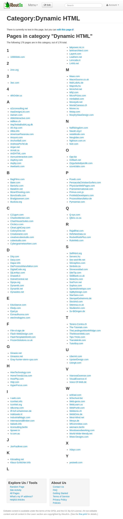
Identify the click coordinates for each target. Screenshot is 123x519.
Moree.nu (74, 108)
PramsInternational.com (81, 189)
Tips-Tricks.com (77, 337)
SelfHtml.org (75, 253)
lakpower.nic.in (76, 47)
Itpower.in (15, 430)
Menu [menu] (33, 5)
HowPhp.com (17, 379)
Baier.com (15, 182)
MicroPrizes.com (77, 95)
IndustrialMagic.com (20, 417)
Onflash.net (75, 160)
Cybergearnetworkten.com (23, 243)
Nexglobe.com (76, 137)
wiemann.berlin (76, 427)
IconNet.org (16, 404)
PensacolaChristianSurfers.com (85, 182)
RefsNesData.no (77, 234)
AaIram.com (16, 115)
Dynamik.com (17, 285)
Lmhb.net (74, 63)
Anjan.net (15, 147)
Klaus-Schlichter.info (20, 462)
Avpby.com (15, 163)
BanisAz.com (16, 185)
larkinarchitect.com (78, 50)
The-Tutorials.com (78, 327)
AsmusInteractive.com (21, 156)
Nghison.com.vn (77, 140)
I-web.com (15, 398)
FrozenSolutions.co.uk (21, 340)
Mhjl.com (73, 92)
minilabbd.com (76, 99)
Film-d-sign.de (17, 330)
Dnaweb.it (15, 276)
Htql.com (14, 382)
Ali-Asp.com (16, 127)
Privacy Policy (60, 499)
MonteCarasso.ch (78, 105)
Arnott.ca (14, 150)
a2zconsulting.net (19, 108)
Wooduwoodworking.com (81, 430)
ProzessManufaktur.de (80, 198)
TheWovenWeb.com (79, 333)
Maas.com (74, 76)
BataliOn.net (16, 189)
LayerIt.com (75, 53)
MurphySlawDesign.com (81, 115)
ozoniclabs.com (77, 166)
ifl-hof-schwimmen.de (20, 411)
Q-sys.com (74, 214)
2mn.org (14, 70)
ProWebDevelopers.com (81, 195)
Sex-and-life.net (77, 259)
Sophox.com (75, 285)
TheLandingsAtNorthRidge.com (85, 330)
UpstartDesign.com (78, 359)
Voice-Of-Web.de (77, 382)
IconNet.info (16, 401)
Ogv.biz (73, 156)
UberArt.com (75, 356)
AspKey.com (16, 160)
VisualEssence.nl (77, 379)
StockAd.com (75, 301)
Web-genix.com (77, 401)
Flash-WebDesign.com (21, 333)
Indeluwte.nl (16, 414)
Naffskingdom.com (78, 127)
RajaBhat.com (76, 230)
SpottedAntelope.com (80, 288)
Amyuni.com (16, 137)
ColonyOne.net (17, 230)
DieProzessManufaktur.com (24, 266)
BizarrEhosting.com (20, 192)
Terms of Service (61, 496)
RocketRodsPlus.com (80, 237)
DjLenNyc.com (17, 272)
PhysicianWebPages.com (82, 185)
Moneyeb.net (75, 102)
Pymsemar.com (77, 202)
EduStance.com (18, 305)
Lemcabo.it (74, 60)
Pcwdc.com (75, 179)
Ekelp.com (15, 308)
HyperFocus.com (18, 385)
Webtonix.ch (75, 411)
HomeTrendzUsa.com (21, 375)
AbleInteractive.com (20, 118)
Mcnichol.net (75, 89)
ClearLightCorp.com (20, 227)
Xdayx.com (74, 449)
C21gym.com (16, 214)
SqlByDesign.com (78, 292)
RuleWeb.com (76, 240)
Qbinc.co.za (75, 218)
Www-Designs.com (78, 436)
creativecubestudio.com (22, 237)
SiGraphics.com (77, 263)
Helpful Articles (17, 499)
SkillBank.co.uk (77, 276)
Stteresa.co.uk (76, 305)
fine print (83, 514)
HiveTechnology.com (20, 372)
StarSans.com (76, 295)
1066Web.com (17, 57)
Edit (47, 5)
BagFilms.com (17, 179)
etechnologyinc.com (20, 317)
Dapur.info (15, 263)
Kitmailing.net (17, 459)
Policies (57, 503)
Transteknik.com (77, 340)
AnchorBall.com (18, 140)
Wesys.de (74, 420)
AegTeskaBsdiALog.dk (21, 124)
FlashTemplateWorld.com (23, 337)
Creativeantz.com (19, 234)
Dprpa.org (15, 282)
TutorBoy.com (76, 343)
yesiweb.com (75, 462)
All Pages (14, 493)
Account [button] (112, 5)
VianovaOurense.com (80, 375)
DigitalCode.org (18, 269)
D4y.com (14, 256)
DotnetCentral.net (19, 279)
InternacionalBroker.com (22, 420)
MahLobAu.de (76, 82)
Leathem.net (75, 57)
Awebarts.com (17, 166)
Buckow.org (16, 202)
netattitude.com (77, 134)
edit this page (64, 29)
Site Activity (15, 490)
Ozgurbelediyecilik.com (80, 163)
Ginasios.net (16, 356)
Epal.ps (14, 311)
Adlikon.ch (15, 121)
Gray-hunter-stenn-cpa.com (24, 359)
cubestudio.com (18, 240)
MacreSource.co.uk (79, 79)
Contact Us (58, 487)
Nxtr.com (73, 144)
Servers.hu (74, 256)
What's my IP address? (21, 496)
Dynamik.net (16, 288)
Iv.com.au (15, 433)
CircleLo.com (16, 224)
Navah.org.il (75, 131)
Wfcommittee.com (78, 424)
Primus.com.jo (76, 192)
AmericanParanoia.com (22, 134)
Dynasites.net (17, 292)
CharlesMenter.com (20, 218)
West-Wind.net (76, 417)
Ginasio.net (16, 353)
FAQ (55, 490)
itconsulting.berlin (19, 427)
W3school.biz (76, 398)
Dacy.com (15, 259)
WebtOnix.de (75, 414)
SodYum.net (75, 282)
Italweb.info (16, 424)
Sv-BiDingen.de (77, 311)
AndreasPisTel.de (19, 144)
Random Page (17, 487)
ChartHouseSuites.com (21, 221)
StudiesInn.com (77, 308)
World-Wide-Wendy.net (80, 433)
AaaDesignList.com (20, 111)
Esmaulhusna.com (19, 314)
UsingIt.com (75, 362)
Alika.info (14, 131)
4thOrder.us (16, 95)
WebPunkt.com (77, 408)
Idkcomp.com (17, 408)
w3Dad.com (75, 395)
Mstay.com (74, 111)
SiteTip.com (75, 272)
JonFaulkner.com (18, 446)
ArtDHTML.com (18, 153)
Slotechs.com (76, 279)
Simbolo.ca (74, 266)
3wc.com (14, 82)
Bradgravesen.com (19, 198)
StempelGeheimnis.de (80, 298)
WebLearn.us (76, 404)
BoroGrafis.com (18, 195)
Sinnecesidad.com (78, 269)
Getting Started (60, 493)
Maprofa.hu (75, 86)
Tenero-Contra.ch (78, 324)
